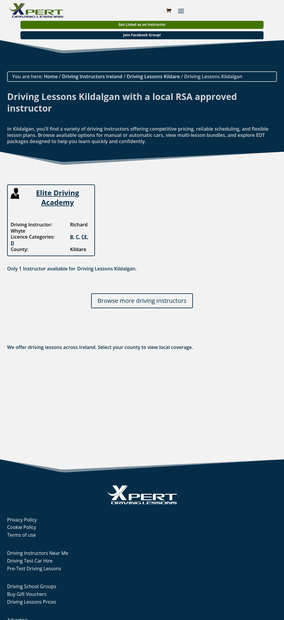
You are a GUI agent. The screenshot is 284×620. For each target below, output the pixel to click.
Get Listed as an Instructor (142, 24)
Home (51, 76)
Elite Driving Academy (57, 197)
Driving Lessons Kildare (153, 76)
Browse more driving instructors (142, 301)
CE (84, 237)
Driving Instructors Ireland (92, 76)
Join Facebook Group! (142, 34)
